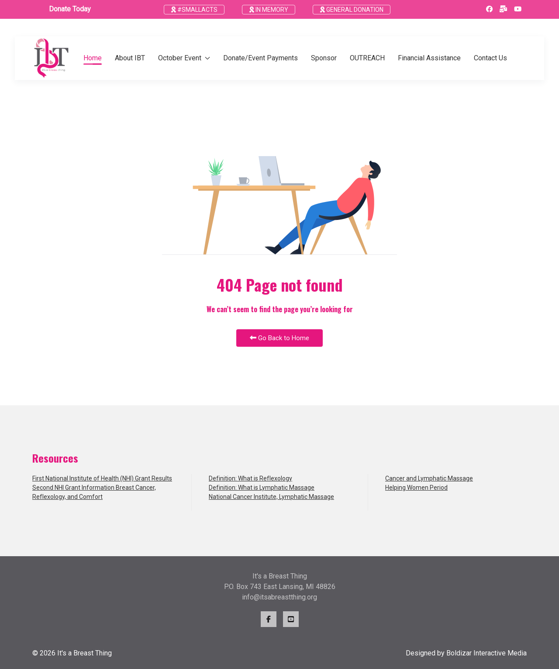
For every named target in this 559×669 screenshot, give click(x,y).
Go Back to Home (279, 338)
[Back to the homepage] (51, 58)
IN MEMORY (268, 9)
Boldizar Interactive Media (486, 653)
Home (92, 58)
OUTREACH (367, 58)
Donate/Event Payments (260, 58)
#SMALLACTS (194, 9)
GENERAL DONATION (351, 9)
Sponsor (324, 58)
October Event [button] (184, 58)
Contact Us (490, 58)
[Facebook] (489, 9)
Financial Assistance (429, 58)
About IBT (130, 58)
